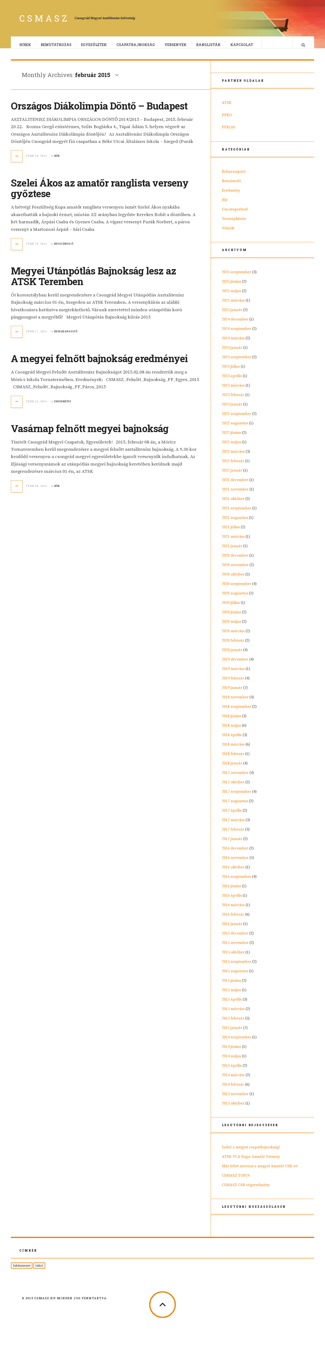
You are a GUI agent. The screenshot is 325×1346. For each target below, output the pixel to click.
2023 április (232, 380)
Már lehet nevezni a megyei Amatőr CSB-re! (260, 1170)
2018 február (233, 758)
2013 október (233, 1108)
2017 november (235, 777)
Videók (228, 233)
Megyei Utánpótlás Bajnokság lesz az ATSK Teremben (93, 281)
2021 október (233, 503)
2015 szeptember (236, 966)
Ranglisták (208, 44)
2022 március (233, 456)
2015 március (233, 1013)
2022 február (233, 465)
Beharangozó (66, 336)
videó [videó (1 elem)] (39, 1270)
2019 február (233, 683)
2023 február (233, 399)
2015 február (233, 1023)
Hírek (25, 44)
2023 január (232, 409)
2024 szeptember (236, 333)
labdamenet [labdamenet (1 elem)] (21, 1270)
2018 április (232, 739)
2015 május (231, 994)
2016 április (232, 900)
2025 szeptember (236, 276)
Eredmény (62, 406)
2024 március (233, 343)
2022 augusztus (235, 428)
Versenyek (176, 44)
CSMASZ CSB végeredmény (246, 1189)
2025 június (231, 286)
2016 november (235, 862)
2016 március (233, 909)
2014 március (233, 1079)
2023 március (233, 390)
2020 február (233, 645)
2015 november (235, 947)
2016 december (235, 853)
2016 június (231, 890)
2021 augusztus (235, 522)
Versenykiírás (234, 223)
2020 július (231, 607)
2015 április (232, 1004)
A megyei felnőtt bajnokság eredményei (99, 363)
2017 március (233, 824)
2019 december (235, 664)
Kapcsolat (242, 44)
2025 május (231, 295)
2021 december (235, 484)
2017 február (233, 834)
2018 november (235, 702)
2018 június (231, 720)
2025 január (232, 314)
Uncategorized (235, 214)
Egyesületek (94, 44)
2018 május (231, 730)
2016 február (233, 919)
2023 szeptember (236, 361)
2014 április (232, 1070)
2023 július (231, 371)
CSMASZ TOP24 (235, 1180)
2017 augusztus (235, 805)
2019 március (233, 673)
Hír (57, 161)
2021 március (233, 541)
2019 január (232, 692)
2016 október (233, 872)
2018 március (233, 749)
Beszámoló (64, 248)
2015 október (233, 957)
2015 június (231, 985)
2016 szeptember (236, 881)
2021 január (232, 550)
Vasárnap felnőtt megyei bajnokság (90, 433)
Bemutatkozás (56, 44)
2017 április (232, 815)
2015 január (232, 1032)
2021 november (235, 494)
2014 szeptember (236, 1042)
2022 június (231, 437)
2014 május (231, 1060)
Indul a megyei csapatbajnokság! (251, 1152)
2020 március (233, 635)
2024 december (235, 324)
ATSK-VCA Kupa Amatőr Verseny (251, 1161)
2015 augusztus (235, 975)
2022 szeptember (236, 418)
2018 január (232, 768)
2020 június (231, 617)
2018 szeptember (236, 711)
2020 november (235, 569)
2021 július (231, 531)
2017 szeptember (236, 796)
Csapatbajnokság (136, 44)
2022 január (232, 475)
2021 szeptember (236, 513)
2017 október (233, 787)
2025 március (233, 305)
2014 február (233, 1089)
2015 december (235, 938)
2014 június (231, 1051)
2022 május (231, 446)
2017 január (232, 843)
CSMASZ (44, 18)
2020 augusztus (235, 598)
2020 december (235, 560)
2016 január (232, 928)
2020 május (231, 626)
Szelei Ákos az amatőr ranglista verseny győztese (99, 193)
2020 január (232, 654)
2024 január (232, 352)
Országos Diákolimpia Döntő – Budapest (99, 110)
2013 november (235, 1098)
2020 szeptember (236, 588)
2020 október (233, 579)
